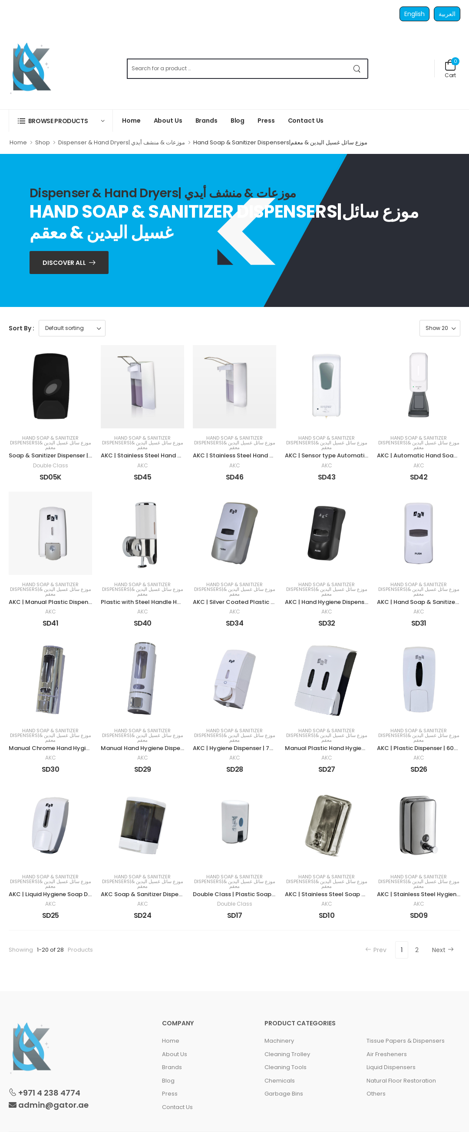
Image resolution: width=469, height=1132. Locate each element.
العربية (447, 14)
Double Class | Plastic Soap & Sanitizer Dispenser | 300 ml (275, 894)
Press (266, 120)
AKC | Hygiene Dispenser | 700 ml (239, 748)
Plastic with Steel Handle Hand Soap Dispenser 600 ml (178, 602)
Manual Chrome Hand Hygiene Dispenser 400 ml (78, 748)
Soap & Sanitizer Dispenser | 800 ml (59, 455)
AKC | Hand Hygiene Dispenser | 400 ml (340, 602)
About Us (168, 120)
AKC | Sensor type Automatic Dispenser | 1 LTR (349, 455)
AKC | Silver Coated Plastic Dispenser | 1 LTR (254, 602)
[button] (61, 121)
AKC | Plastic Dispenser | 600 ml (421, 748)
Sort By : (21, 328)
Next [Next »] (443, 950)
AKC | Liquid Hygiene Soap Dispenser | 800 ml (72, 894)
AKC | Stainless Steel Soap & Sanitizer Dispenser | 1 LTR (362, 894)
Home (131, 120)
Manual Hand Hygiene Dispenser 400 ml (157, 748)
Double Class (50, 465)
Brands (206, 120)
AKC (142, 465)
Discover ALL (64, 262)
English (414, 14)
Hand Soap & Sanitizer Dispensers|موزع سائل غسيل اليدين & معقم (50, 443)
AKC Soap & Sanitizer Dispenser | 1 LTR (154, 894)
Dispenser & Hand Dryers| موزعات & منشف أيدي (121, 142)
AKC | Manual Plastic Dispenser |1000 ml (65, 602)
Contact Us (306, 120)
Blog (238, 120)
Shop (42, 142)
